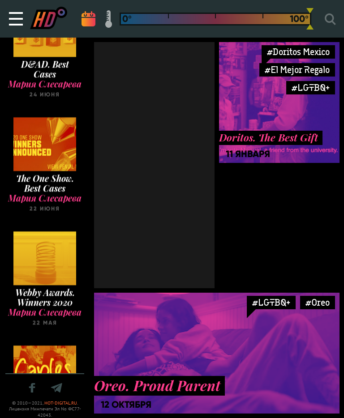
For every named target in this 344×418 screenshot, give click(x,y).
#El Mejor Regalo (297, 70)
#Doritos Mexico (298, 52)
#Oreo (317, 302)
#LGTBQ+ (311, 87)
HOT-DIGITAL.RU (60, 403)
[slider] (309, 19)
